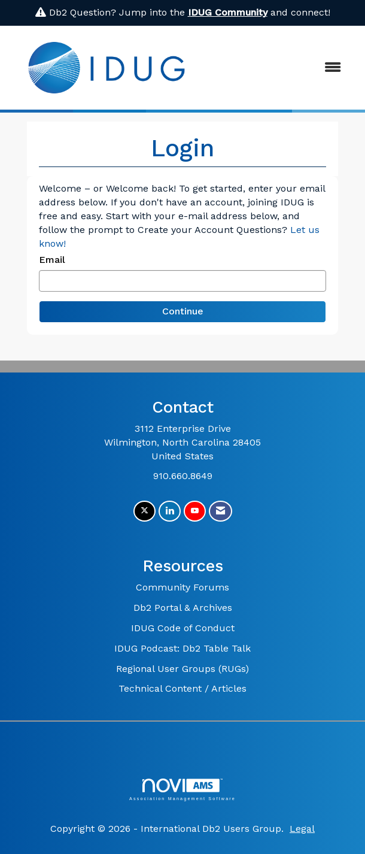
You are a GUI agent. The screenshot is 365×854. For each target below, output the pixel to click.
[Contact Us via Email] (220, 511)
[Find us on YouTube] (195, 511)
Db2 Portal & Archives (182, 607)
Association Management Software (182, 790)
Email (52, 259)
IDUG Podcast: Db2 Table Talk (182, 648)
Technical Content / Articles (182, 688)
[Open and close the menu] (278, 68)
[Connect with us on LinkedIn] (170, 511)
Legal (302, 828)
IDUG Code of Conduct (183, 628)
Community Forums (182, 587)
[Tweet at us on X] (144, 511)
